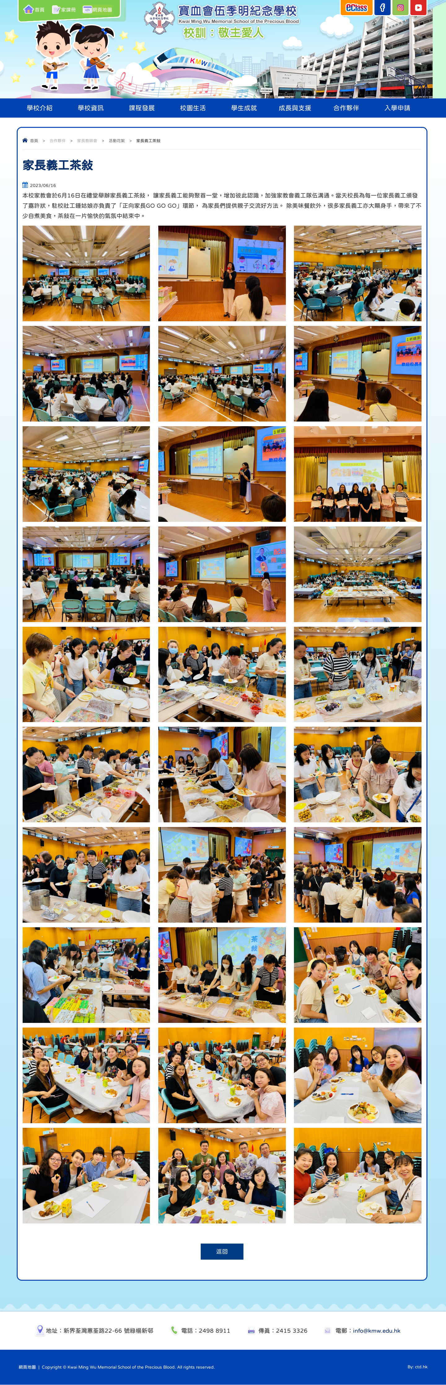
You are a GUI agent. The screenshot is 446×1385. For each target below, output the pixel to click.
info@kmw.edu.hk (376, 1331)
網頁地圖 (99, 9)
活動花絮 (117, 141)
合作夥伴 (58, 141)
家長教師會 (87, 141)
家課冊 (64, 9)
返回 (222, 1252)
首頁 (34, 9)
